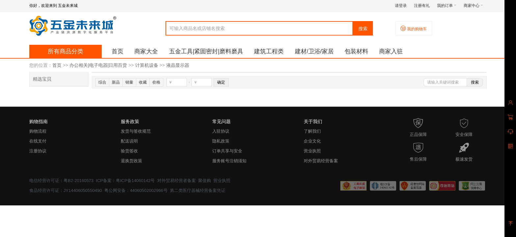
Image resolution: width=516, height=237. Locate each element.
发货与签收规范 (136, 131)
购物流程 (37, 131)
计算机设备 (146, 65)
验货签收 (129, 150)
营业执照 (312, 150)
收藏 (143, 82)
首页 (117, 51)
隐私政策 (220, 141)
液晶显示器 (177, 65)
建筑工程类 (269, 51)
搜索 (363, 28)
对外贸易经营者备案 (176, 180)
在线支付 (37, 141)
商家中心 (473, 5)
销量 (129, 82)
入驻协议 (220, 131)
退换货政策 (131, 160)
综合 (102, 82)
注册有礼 (422, 5)
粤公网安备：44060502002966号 (136, 190)
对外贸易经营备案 (321, 160)
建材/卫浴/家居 (314, 51)
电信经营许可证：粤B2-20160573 (61, 180)
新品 (116, 82)
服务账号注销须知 (229, 160)
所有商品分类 (65, 51)
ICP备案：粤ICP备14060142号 (125, 180)
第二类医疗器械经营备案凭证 (197, 190)
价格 (156, 82)
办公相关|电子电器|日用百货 (98, 65)
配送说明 (129, 141)
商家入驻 (391, 51)
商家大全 (146, 51)
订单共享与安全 (227, 150)
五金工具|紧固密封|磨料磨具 (206, 51)
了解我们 (312, 131)
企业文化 (312, 141)
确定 (221, 82)
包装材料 (356, 51)
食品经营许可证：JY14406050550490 (65, 190)
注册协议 (37, 150)
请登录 (401, 5)
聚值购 (204, 180)
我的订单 (446, 5)
